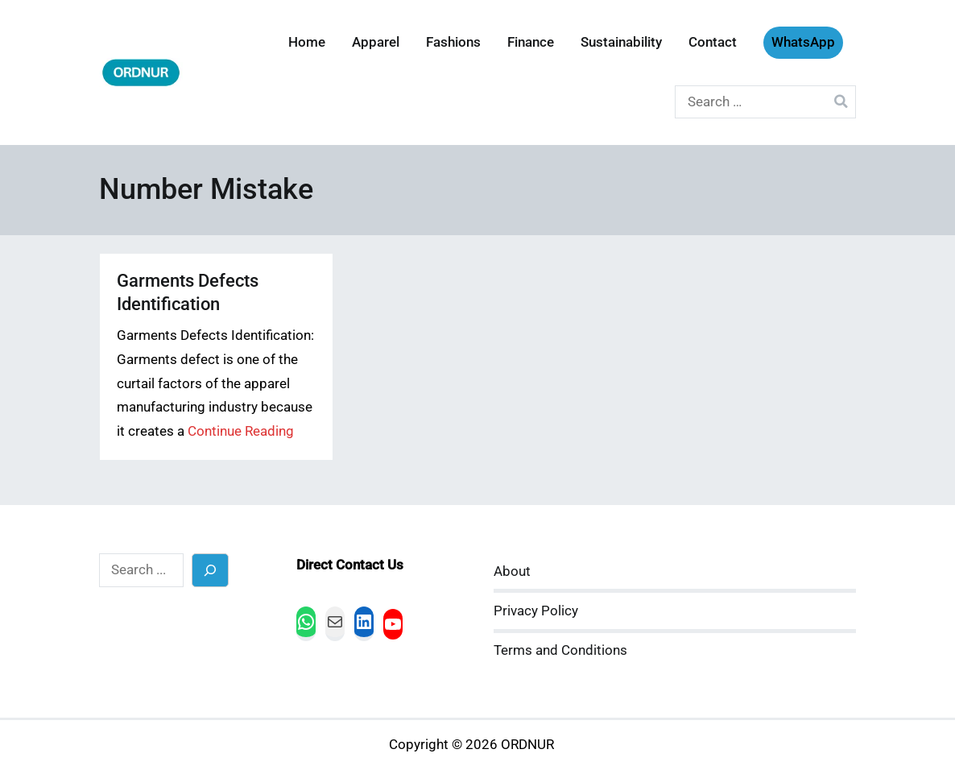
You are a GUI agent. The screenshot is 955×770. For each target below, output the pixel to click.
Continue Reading (241, 431)
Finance (530, 42)
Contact (712, 42)
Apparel (375, 42)
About (512, 571)
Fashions (453, 42)
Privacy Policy (536, 611)
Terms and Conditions (560, 650)
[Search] (210, 569)
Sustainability (621, 42)
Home (306, 42)
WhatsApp (803, 42)
